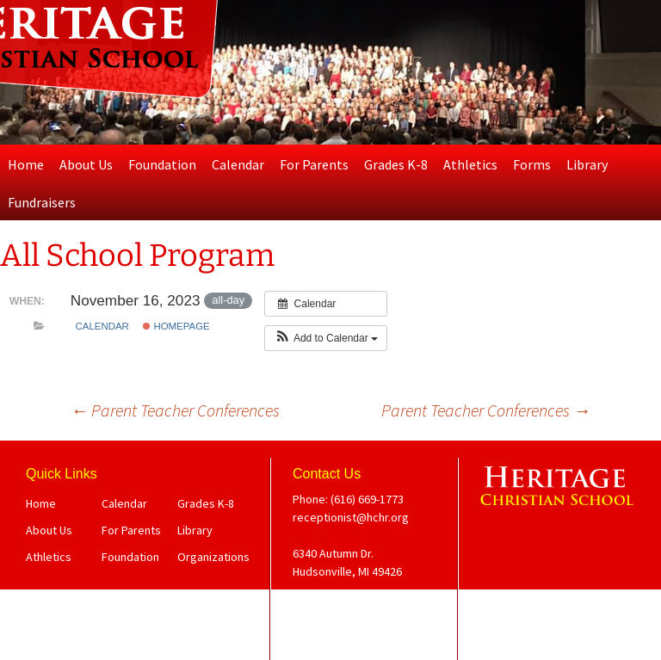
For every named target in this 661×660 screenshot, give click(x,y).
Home (26, 164)
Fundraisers (42, 202)
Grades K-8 (396, 164)
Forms (532, 164)
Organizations (213, 556)
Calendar (238, 164)
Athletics (470, 164)
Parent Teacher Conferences (175, 410)
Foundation (162, 164)
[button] (325, 338)
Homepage (176, 326)
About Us (86, 164)
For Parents (314, 164)
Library (587, 164)
